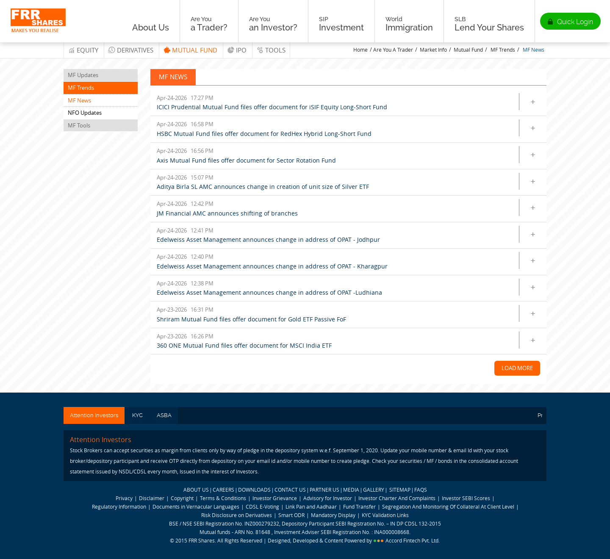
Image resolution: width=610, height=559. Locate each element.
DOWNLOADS (254, 489)
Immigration (409, 24)
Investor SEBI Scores (466, 498)
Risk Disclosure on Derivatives (236, 515)
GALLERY (373, 489)
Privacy (124, 498)
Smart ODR (291, 515)
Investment (341, 24)
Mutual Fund (194, 50)
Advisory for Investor (327, 498)
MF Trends (503, 49)
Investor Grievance (274, 498)
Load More (517, 368)
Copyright (182, 498)
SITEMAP (399, 489)
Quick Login (575, 22)
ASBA (164, 415)
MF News (533, 49)
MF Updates (83, 75)
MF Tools (79, 125)
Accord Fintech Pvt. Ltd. (412, 540)
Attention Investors (94, 415)
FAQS (420, 489)
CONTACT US (290, 489)
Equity (87, 50)
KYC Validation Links (385, 515)
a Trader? (209, 24)
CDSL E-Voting (263, 506)
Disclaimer (151, 498)
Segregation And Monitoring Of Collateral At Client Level (449, 506)
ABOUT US (196, 489)
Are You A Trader (393, 49)
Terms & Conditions (223, 498)
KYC (137, 415)
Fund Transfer (360, 506)
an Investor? (273, 24)
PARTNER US (324, 489)
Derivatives (135, 50)
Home (360, 49)
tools (275, 50)
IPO (241, 50)
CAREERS (223, 489)
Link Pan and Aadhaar (311, 506)
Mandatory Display (333, 515)
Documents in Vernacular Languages (195, 506)
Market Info (433, 49)
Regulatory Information (119, 506)
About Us (150, 24)
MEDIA (351, 489)
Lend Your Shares (489, 24)
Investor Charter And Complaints (396, 498)
